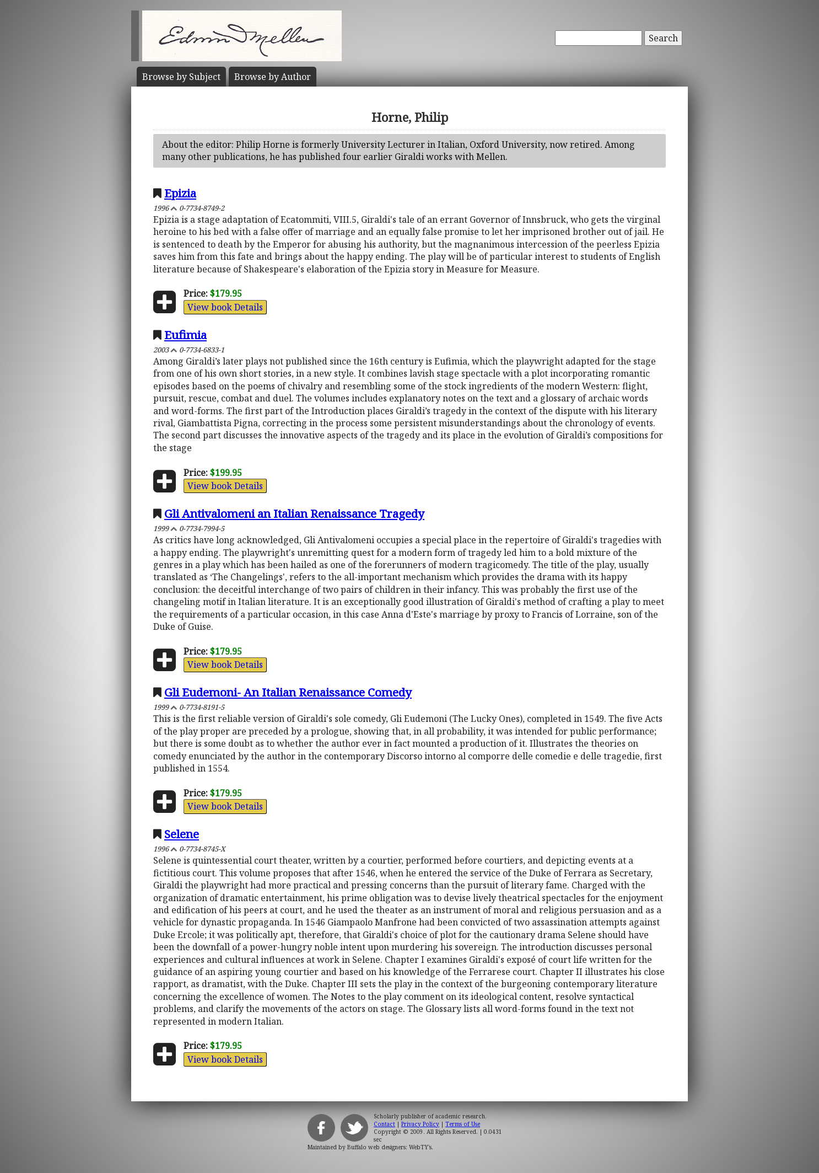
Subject (181, 76)
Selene (181, 834)
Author (272, 76)
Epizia (180, 193)
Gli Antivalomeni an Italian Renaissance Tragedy (294, 513)
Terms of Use (462, 1124)
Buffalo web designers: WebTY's (389, 1147)
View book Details (225, 307)
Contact (384, 1124)
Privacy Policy (420, 1124)
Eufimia (185, 334)
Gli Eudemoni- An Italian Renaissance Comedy (288, 692)
